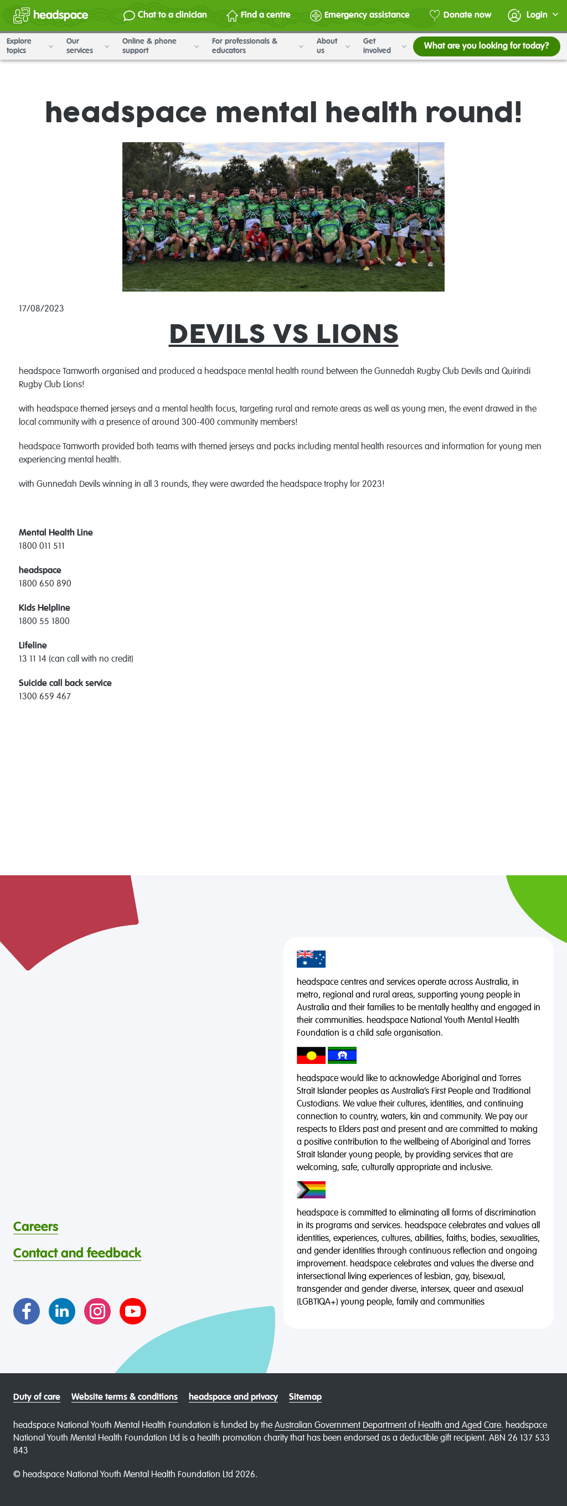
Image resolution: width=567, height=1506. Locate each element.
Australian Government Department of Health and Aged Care (388, 1425)
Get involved (384, 46)
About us (333, 46)
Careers (35, 1227)
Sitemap (305, 1397)
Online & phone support (160, 46)
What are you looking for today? (486, 46)
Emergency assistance (360, 16)
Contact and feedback (77, 1253)
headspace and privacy (233, 1397)
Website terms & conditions (124, 1397)
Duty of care (36, 1397)
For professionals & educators (257, 46)
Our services (87, 46)
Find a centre (258, 16)
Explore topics (30, 46)
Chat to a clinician (165, 16)
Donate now (460, 16)
